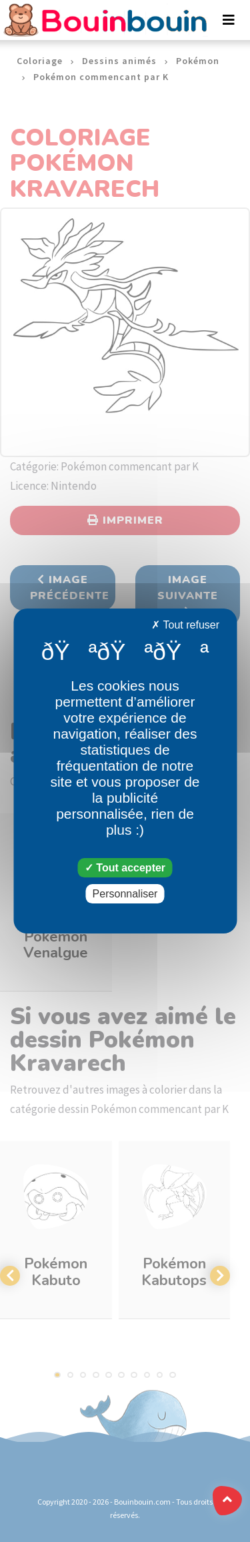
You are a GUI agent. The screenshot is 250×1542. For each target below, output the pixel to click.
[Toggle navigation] (228, 20)
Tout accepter (125, 867)
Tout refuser (185, 625)
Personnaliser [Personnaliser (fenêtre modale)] (125, 893)
